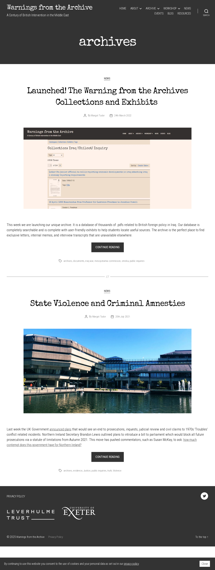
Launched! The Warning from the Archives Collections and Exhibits (107, 103)
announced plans (61, 453)
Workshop (170, 8)
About (134, 8)
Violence (119, 494)
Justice (88, 494)
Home (122, 8)
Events (159, 13)
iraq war (90, 272)
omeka (127, 272)
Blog (170, 13)
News (187, 8)
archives (67, 272)
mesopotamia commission (109, 272)
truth (111, 494)
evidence (78, 494)
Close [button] (205, 563)
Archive (151, 8)
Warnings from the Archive (49, 8)
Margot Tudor (98, 127)
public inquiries (140, 272)
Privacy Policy (16, 520)
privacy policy (131, 563)
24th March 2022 (123, 127)
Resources (184, 13)
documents (79, 272)
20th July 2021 (123, 340)
